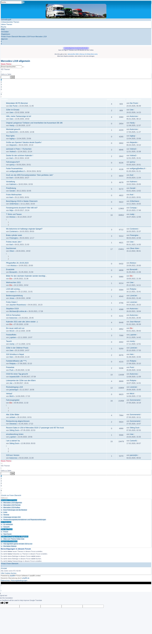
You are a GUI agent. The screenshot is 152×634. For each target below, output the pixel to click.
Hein (11, 357)
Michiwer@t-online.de (17, 311)
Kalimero (12, 184)
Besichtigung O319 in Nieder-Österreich (22, 201)
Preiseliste (10, 367)
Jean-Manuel (135, 322)
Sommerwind (135, 400)
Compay (133, 208)
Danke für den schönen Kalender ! (19, 155)
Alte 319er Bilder (12, 415)
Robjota (133, 289)
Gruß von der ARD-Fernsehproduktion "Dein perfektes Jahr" (29, 175)
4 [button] (1, 87)
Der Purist (13, 106)
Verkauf (9, 394)
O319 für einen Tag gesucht (17, 374)
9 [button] (1, 94)
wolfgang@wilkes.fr (17, 171)
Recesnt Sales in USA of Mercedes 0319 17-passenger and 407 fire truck (35, 428)
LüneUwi (133, 296)
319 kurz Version (12, 455)
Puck (11, 370)
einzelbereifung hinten (14, 434)
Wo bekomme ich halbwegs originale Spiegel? (24, 229)
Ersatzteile (10, 269)
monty (11, 344)
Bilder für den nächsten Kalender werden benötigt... (26, 276)
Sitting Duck (14, 430)
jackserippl (13, 390)
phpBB (12, 576)
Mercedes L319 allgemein (15, 61)
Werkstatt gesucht (13, 129)
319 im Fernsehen (13, 315)
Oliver (11, 251)
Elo (10, 279)
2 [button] (1, 82)
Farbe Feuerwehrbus (14, 169)
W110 (11, 331)
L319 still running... (13, 289)
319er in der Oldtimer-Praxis (17, 348)
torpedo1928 (14, 377)
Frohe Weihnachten (14, 195)
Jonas (11, 298)
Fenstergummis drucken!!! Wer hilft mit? (22, 208)
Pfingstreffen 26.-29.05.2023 (17, 263)
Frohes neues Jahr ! (14, 242)
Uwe (11, 112)
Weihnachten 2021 (13, 282)
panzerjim (134, 455)
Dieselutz (13, 424)
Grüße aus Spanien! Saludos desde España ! (24, 142)
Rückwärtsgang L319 (14, 387)
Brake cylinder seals (14, 235)
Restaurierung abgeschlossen (18, 421)
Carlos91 (133, 441)
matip (132, 214)
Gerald (12, 191)
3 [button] (1, 84)
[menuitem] (10, 22)
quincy (12, 165)
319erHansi (14, 204)
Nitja (11, 210)
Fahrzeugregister (13, 400)
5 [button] (1, 89)
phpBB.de (25, 578)
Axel (11, 158)
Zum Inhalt (4, 10)
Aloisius (12, 217)
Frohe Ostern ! (11, 302)
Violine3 (12, 152)
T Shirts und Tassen (14, 214)
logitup (12, 139)
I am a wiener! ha (13, 441)
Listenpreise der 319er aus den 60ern (21, 380)
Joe (10, 383)
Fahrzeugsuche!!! (13, 162)
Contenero (13, 231)
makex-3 (12, 292)
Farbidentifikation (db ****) (16, 361)
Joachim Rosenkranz (17, 305)
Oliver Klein (134, 248)
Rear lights (10, 136)
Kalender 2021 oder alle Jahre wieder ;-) (22, 322)
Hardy (11, 125)
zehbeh (12, 417)
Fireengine (13, 238)
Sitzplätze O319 (12, 309)
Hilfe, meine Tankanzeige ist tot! (18, 116)
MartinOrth (13, 132)
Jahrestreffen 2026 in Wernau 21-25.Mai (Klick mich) (82, 54)
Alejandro (13, 145)
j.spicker (12, 337)
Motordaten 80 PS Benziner (17, 103)
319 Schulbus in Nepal (15, 354)
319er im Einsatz (12, 110)
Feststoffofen (11, 335)
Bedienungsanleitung (14, 296)
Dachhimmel (11, 248)
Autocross (134, 116)
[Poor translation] (5, 603)
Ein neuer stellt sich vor (15, 328)
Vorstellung (10, 182)
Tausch (9, 341)
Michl (11, 396)
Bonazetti (13, 272)
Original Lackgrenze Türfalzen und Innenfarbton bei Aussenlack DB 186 (34, 123)
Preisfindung (11, 188)
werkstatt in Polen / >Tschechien (19, 149)
